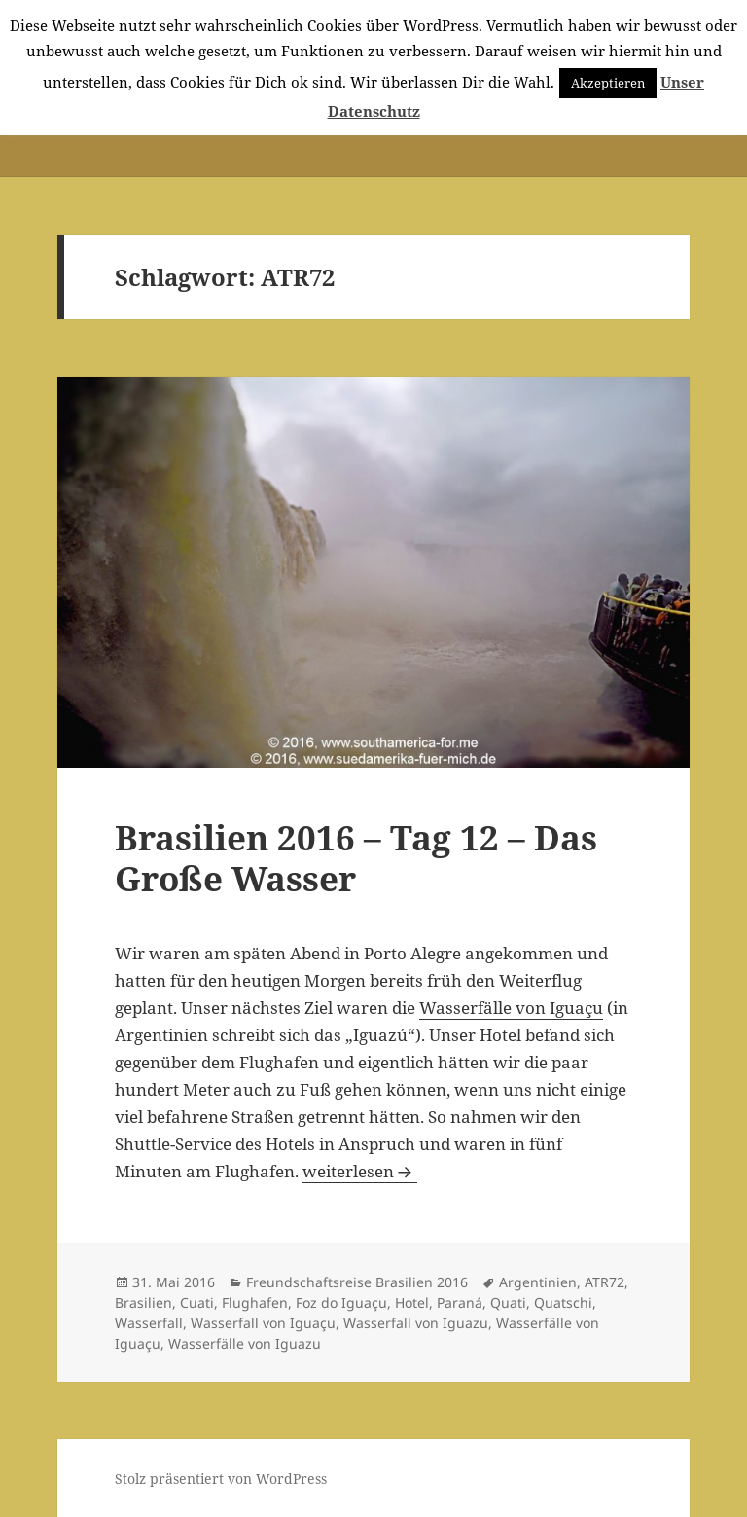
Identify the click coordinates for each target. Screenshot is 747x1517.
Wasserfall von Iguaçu (263, 1323)
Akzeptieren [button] (608, 82)
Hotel (412, 1302)
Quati (508, 1302)
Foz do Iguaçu (341, 1302)
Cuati (197, 1302)
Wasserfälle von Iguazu (244, 1343)
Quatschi (563, 1302)
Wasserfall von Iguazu (415, 1323)
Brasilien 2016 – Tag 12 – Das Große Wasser (356, 857)
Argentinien (538, 1282)
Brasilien (143, 1302)
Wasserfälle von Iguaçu (511, 1007)
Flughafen (255, 1302)
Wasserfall (149, 1323)
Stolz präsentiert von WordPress (221, 1478)
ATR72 (604, 1282)
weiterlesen (359, 1171)
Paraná (459, 1302)
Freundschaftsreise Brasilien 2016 (357, 1282)
